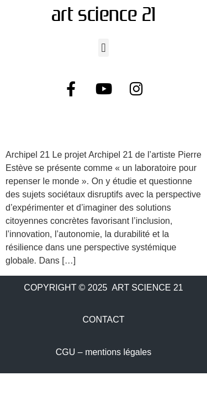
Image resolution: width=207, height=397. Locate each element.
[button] (103, 48)
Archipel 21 (50, 129)
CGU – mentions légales (103, 352)
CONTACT (103, 319)
